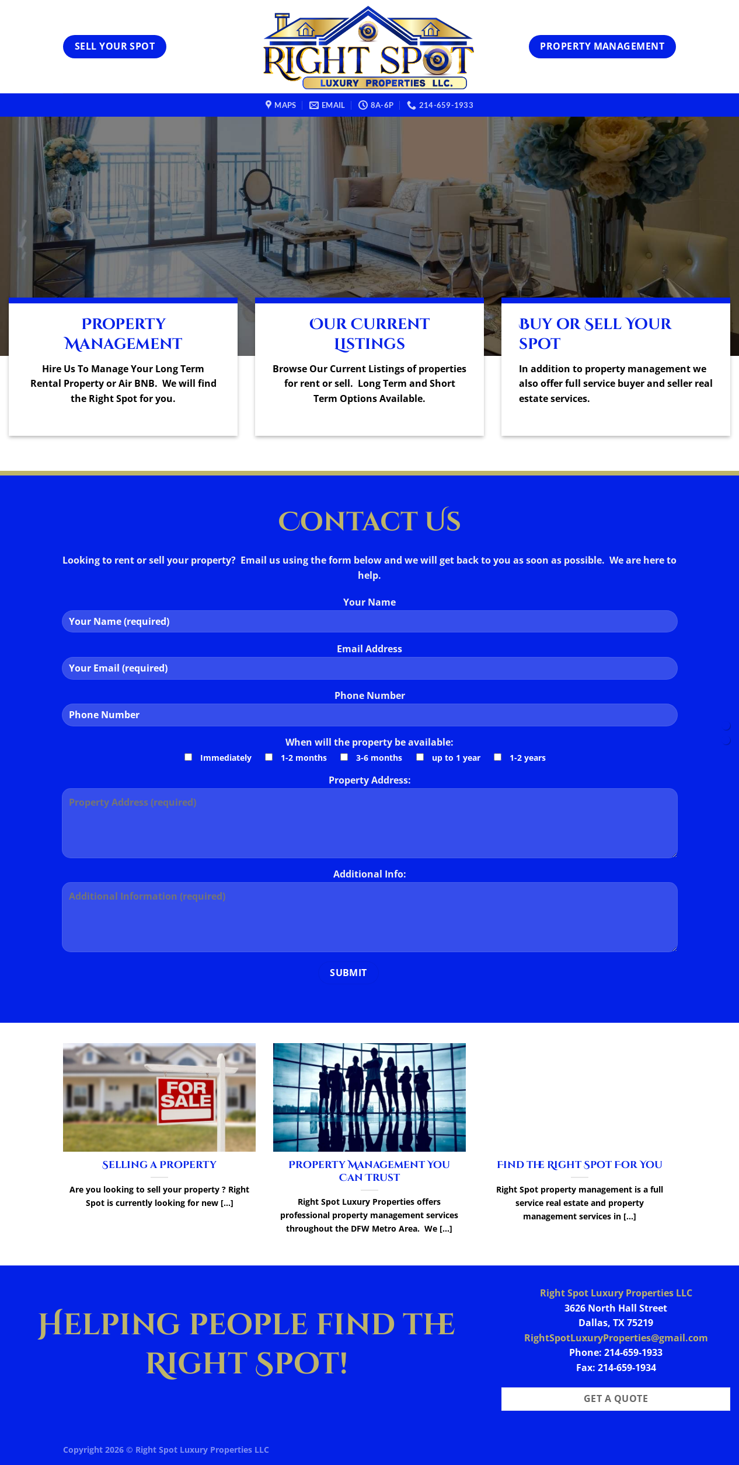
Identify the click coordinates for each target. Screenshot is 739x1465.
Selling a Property (159, 1165)
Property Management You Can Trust (369, 1171)
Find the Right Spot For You (580, 1165)
